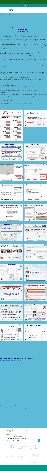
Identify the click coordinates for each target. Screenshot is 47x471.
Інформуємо (23, 447)
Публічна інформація (13, 449)
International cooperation (34, 462)
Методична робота (33, 459)
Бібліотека (34, 446)
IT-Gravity (38, 465)
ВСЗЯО (31, 461)
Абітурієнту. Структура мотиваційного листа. (10, 360)
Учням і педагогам (10, 456)
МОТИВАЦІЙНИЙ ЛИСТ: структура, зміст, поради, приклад (13, 382)
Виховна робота (21, 456)
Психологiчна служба (13, 459)
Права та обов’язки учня (25, 446)
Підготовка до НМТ (35, 455)
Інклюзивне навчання (24, 445)
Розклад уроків (12, 458)
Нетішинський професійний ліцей (24, 10)
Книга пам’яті (35, 447)
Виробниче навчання (36, 452)
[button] (23, 358)
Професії (22, 450)
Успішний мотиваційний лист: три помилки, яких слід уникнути (19, 408)
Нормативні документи (23, 29)
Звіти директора (12, 450)
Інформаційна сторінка (23, 31)
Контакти (11, 455)
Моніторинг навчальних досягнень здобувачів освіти (36, 457)
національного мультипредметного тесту (13, 37)
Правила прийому (24, 449)
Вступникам (20, 448)
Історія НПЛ (11, 445)
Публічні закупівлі (12, 454)
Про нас (8, 444)
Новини (11, 446)
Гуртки (22, 459)
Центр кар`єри (23, 444)
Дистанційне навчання (13, 457)
